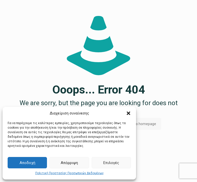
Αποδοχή (27, 163)
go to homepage (143, 124)
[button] (128, 113)
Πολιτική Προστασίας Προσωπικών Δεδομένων (69, 173)
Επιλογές (111, 163)
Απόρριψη (69, 163)
